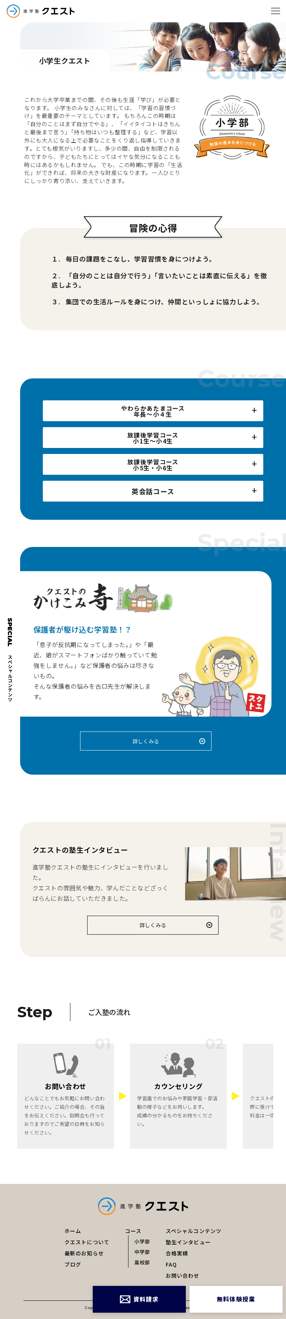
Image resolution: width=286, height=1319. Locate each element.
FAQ (171, 1264)
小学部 (142, 1241)
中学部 (142, 1251)
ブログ (72, 1264)
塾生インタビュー (188, 1242)
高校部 (142, 1262)
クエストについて (86, 1242)
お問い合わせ (183, 1275)
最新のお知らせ (84, 1253)
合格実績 (177, 1253)
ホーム (72, 1231)
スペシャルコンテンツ (194, 1231)
